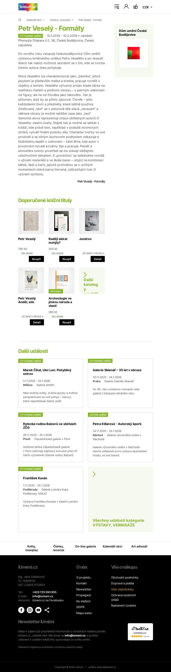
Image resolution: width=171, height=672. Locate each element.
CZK (146, 7)
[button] (47, 610)
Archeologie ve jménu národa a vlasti (60, 302)
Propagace (83, 595)
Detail (97, 259)
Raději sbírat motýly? (58, 240)
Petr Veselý (27, 239)
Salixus (79, 667)
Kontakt (81, 583)
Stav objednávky (122, 589)
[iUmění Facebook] (21, 609)
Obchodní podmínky (124, 577)
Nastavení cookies (123, 605)
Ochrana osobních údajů (123, 597)
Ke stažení (83, 601)
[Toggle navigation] (116, 6)
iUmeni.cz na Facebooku (48, 600)
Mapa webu (84, 613)
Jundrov (85, 239)
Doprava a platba (122, 583)
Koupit (36, 259)
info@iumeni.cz (75, 635)
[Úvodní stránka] (28, 6)
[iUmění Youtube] (38, 609)
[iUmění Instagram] (30, 609)
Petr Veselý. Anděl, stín (27, 300)
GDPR (80, 607)
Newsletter (83, 589)
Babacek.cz (109, 667)
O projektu (83, 577)
